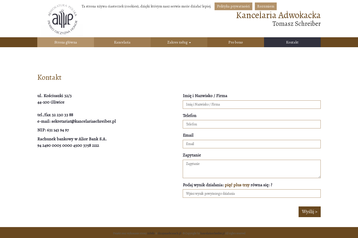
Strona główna (65, 42)
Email (188, 135)
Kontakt (292, 42)
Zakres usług (179, 42)
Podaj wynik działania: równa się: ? (227, 185)
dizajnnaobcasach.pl (169, 233)
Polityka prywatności (233, 6)
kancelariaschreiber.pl (212, 233)
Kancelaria (122, 42)
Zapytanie (192, 155)
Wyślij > (309, 211)
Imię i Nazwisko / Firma (205, 96)
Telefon (189, 116)
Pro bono (235, 42)
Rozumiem (265, 6)
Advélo (151, 233)
